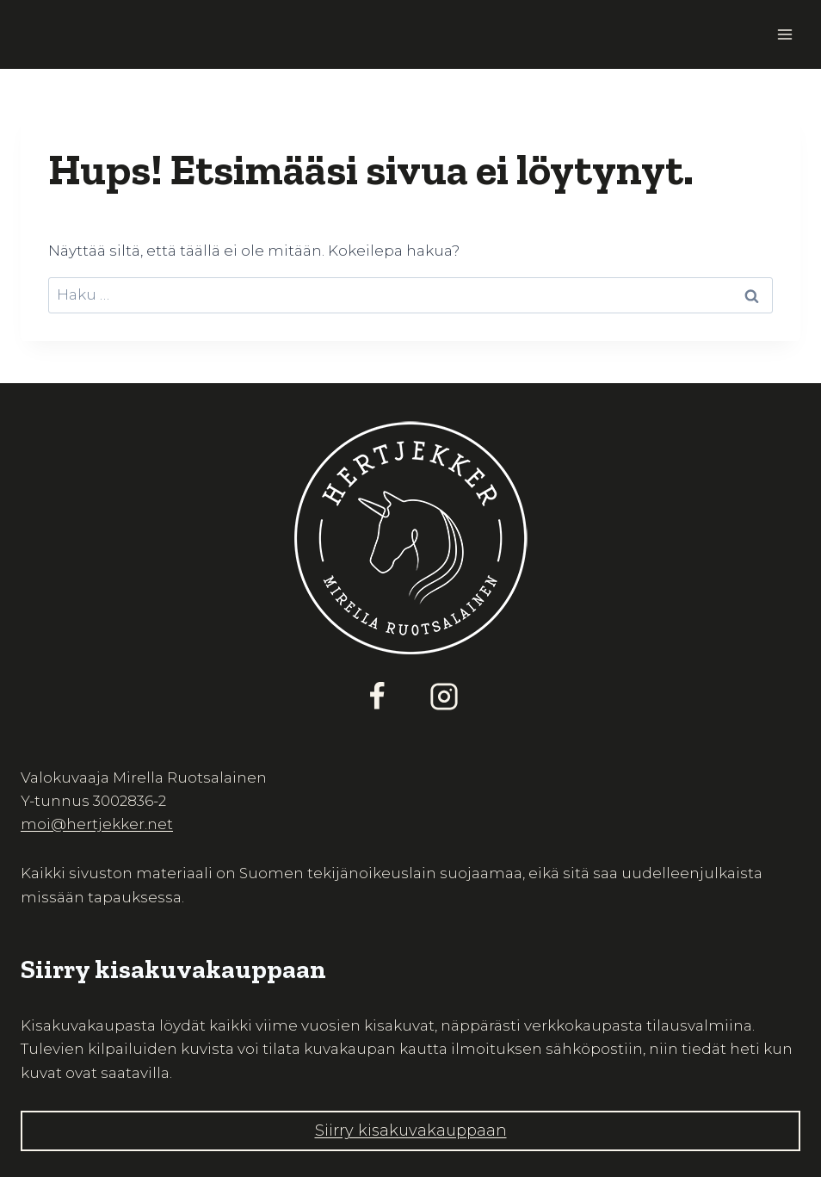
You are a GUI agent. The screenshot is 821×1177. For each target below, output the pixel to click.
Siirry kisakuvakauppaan (411, 1130)
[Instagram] (444, 696)
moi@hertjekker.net (97, 824)
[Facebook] (377, 696)
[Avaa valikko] (784, 34)
